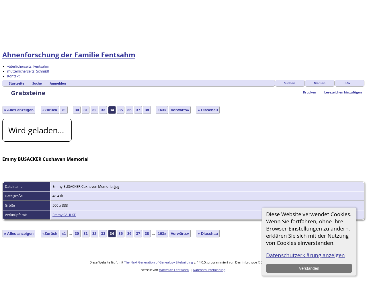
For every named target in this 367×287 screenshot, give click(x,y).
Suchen (289, 83)
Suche (37, 83)
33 (103, 110)
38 (147, 110)
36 (129, 110)
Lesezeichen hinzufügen (343, 92)
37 (138, 110)
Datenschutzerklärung (209, 270)
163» (162, 110)
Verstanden (309, 268)
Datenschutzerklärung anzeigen (305, 255)
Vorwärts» (180, 110)
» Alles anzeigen (19, 110)
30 (77, 110)
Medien (319, 83)
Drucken (309, 92)
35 (120, 110)
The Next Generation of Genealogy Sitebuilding (158, 262)
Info (346, 83)
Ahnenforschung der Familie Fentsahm (68, 54)
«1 (64, 110)
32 (94, 110)
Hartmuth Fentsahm (174, 270)
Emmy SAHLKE (64, 214)
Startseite (16, 83)
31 (85, 110)
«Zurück (49, 110)
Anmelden (58, 83)
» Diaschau (208, 110)
